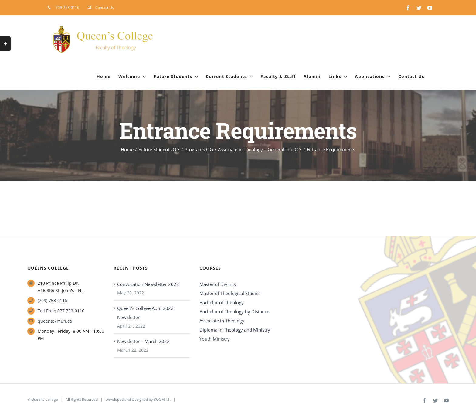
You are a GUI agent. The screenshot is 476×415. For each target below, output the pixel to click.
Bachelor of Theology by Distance (234, 311)
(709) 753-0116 (52, 300)
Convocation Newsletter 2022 (148, 284)
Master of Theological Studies (229, 293)
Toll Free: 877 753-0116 (61, 311)
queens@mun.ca (55, 321)
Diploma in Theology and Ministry (234, 330)
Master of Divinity (217, 284)
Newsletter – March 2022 (143, 341)
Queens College (44, 399)
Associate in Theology (221, 321)
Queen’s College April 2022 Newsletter (145, 312)
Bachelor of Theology (221, 302)
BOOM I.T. (162, 399)
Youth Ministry (214, 339)
